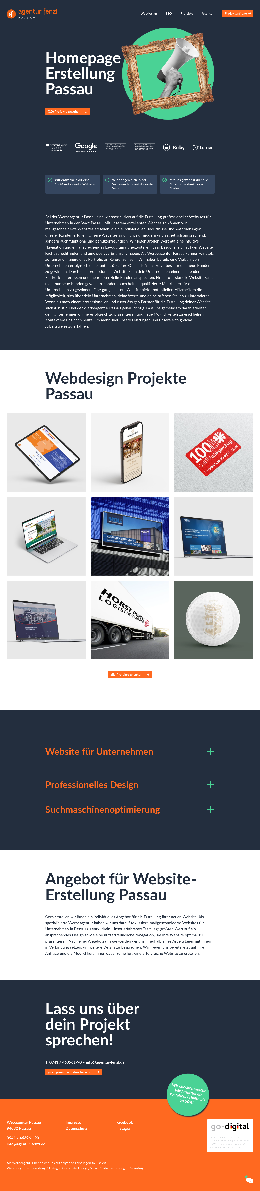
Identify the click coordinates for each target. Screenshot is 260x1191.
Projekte (187, 13)
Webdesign (148, 13)
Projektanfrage (238, 13)
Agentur (208, 13)
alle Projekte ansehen (129, 675)
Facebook (124, 1122)
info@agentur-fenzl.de (105, 1062)
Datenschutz (76, 1128)
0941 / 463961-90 (66, 1062)
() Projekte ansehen (66, 111)
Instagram (125, 1128)
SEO (169, 13)
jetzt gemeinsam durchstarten (73, 1072)
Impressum (75, 1122)
